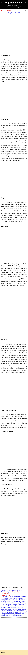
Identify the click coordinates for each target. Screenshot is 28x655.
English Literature (14, 2)
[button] (26, 11)
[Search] (26, 3)
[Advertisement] (14, 36)
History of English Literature (10, 587)
